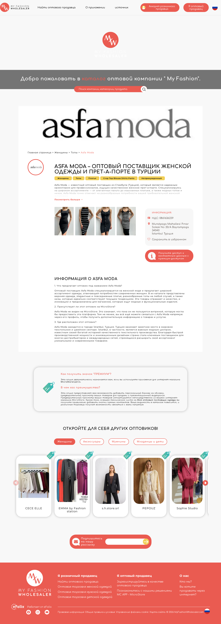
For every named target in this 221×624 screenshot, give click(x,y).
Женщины (61, 152)
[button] (16, 482)
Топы (74, 152)
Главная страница (39, 152)
